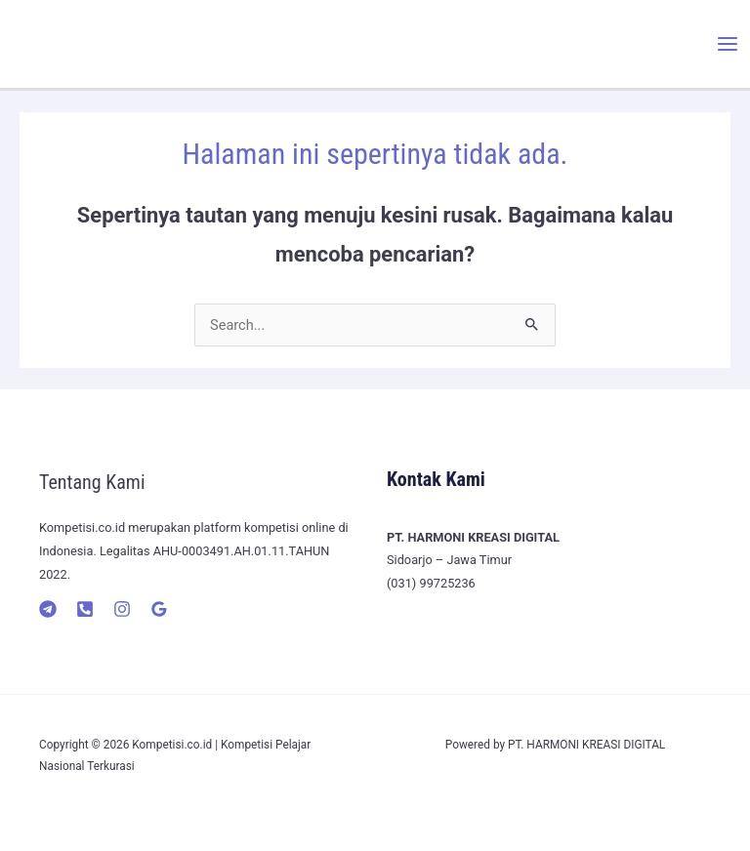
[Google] (159, 609)
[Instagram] (122, 609)
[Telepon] (85, 609)
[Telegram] (48, 609)
